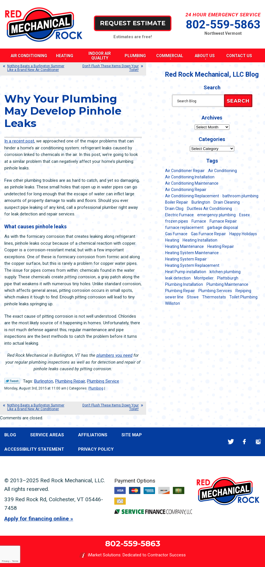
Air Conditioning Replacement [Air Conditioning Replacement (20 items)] (192, 196)
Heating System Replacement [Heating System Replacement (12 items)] (192, 265)
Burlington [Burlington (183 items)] (201, 202)
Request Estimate (132, 23)
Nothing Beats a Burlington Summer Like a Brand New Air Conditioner (35, 68)
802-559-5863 (223, 24)
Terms (15, 561)
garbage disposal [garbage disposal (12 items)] (222, 227)
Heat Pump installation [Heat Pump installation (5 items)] (185, 271)
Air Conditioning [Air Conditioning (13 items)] (222, 170)
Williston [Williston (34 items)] (172, 303)
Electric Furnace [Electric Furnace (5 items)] (179, 215)
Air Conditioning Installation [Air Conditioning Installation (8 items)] (189, 177)
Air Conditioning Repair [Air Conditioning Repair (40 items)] (185, 189)
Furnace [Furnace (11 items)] (199, 221)
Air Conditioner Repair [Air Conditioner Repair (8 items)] (185, 170)
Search (238, 101)
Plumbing (95, 388)
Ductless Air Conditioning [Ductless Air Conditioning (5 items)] (209, 208)
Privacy (5, 561)
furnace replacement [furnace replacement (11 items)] (184, 227)
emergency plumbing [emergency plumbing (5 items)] (216, 215)
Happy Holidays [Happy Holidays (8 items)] (243, 234)
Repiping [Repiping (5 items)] (243, 290)
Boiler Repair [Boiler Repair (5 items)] (176, 202)
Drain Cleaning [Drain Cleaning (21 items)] (227, 202)
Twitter (231, 442)
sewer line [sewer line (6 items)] (174, 297)
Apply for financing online (36, 518)
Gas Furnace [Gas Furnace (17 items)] (176, 234)
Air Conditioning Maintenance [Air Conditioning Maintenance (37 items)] (191, 183)
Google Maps (258, 442)
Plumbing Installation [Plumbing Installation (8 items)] (184, 284)
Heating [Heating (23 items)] (172, 240)
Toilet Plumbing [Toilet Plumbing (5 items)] (243, 297)
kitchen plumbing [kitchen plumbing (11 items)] (225, 271)
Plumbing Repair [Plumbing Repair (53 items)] (180, 290)
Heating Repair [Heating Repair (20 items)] (220, 246)
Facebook (244, 442)
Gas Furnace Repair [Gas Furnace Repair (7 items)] (208, 234)
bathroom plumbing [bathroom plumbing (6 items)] (240, 196)
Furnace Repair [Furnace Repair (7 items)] (223, 221)
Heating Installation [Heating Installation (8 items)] (200, 240)
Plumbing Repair (70, 381)
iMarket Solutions (104, 555)
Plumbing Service (103, 381)
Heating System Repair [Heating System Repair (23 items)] (186, 259)
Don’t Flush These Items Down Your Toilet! (110, 68)
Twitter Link (12, 381)
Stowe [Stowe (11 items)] (193, 297)
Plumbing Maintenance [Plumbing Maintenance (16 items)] (227, 284)
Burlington (43, 381)
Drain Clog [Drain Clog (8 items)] (174, 208)
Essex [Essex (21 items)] (244, 215)
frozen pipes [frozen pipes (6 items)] (176, 221)
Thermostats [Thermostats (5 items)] (214, 297)
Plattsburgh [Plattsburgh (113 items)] (227, 278)
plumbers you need (114, 355)
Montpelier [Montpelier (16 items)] (204, 278)
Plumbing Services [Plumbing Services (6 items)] (215, 290)
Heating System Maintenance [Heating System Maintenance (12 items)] (192, 252)
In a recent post (19, 141)
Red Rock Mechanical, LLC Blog (212, 74)
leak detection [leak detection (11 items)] (178, 278)
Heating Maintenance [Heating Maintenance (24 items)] (184, 246)
